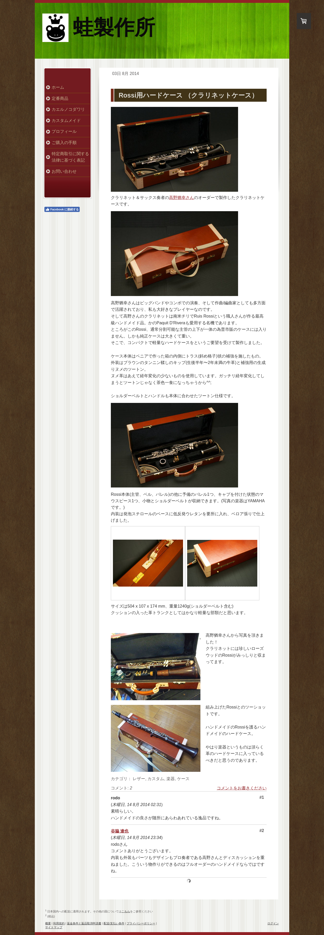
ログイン (273, 923)
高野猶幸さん (181, 197)
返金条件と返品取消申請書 (84, 923)
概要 (48, 923)
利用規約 (59, 923)
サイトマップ (53, 927)
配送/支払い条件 (114, 923)
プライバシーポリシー (141, 923)
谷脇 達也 (120, 831)
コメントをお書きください (242, 788)
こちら (126, 911)
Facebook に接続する (62, 209)
